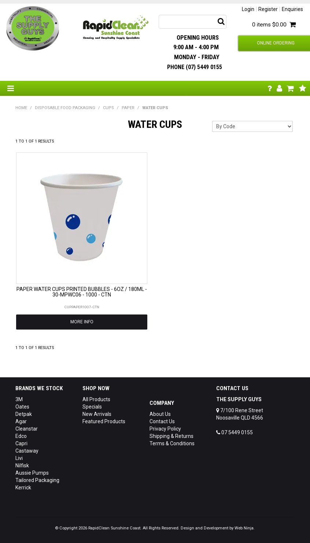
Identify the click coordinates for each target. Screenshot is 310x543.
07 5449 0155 (234, 432)
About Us (160, 414)
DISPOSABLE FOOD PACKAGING (65, 107)
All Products (96, 399)
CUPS (108, 107)
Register (268, 9)
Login (248, 9)
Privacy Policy (165, 429)
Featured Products (103, 421)
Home (21, 107)
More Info (81, 321)
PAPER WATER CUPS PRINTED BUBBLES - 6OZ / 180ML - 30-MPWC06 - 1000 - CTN (81, 292)
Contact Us (162, 421)
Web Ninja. (245, 528)
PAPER (128, 107)
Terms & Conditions (172, 443)
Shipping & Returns (171, 436)
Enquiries (292, 9)
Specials (92, 407)
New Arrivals (96, 414)
